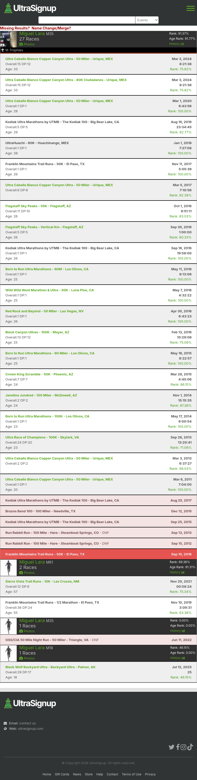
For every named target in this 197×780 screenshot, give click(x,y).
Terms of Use (131, 774)
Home (47, 774)
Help (99, 774)
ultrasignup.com (30, 728)
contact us (27, 723)
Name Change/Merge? (51, 28)
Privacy (150, 774)
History (176, 44)
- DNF (57, 533)
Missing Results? (15, 28)
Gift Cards (62, 774)
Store (89, 774)
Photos (27, 44)
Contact (112, 774)
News (77, 774)
